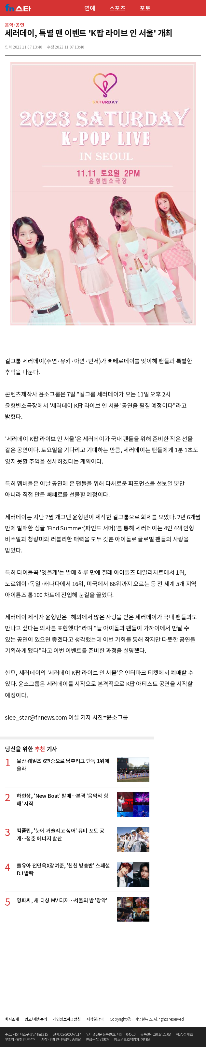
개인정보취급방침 (66, 1019)
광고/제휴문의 (36, 1019)
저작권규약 (94, 1019)
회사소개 (12, 1019)
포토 (145, 8)
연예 (89, 8)
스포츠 (117, 8)
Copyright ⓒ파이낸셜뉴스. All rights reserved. (147, 1019)
